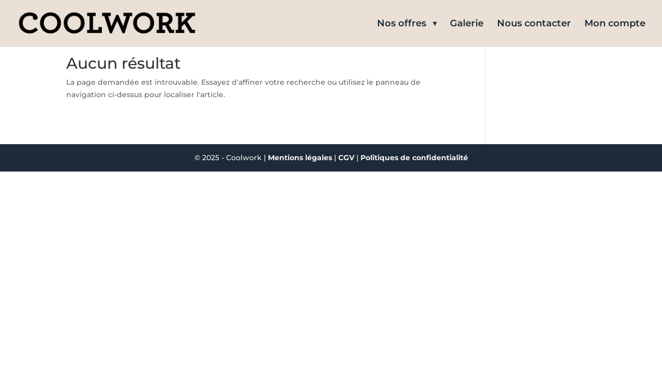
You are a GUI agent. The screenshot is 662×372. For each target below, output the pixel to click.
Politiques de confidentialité (414, 157)
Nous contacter (534, 24)
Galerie (467, 24)
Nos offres (401, 24)
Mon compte (614, 24)
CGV (347, 157)
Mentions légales (300, 157)
